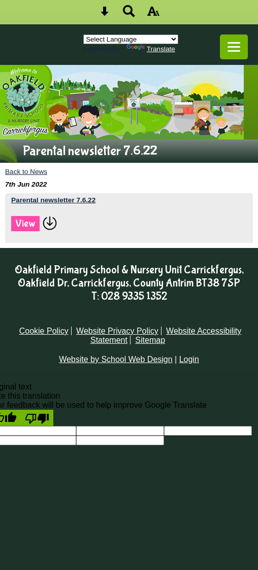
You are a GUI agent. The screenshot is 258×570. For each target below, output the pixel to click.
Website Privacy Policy (117, 331)
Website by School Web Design (116, 359)
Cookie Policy (44, 331)
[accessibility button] (153, 14)
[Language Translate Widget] (130, 39)
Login (189, 359)
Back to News (26, 171)
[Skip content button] (104, 14)
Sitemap (150, 340)
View (25, 223)
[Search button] (129, 14)
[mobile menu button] (234, 46)
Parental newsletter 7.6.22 (53, 200)
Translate (150, 49)
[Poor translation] (37, 418)
